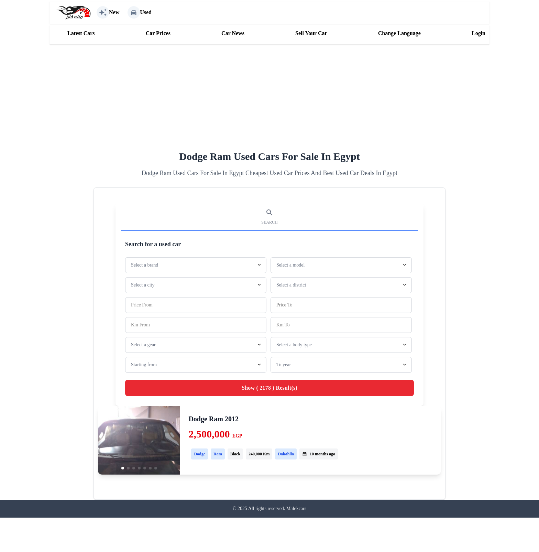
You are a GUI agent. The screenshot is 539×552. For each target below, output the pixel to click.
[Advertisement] (270, 92)
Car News (232, 33)
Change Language (399, 33)
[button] (122, 468)
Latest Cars (81, 33)
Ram (217, 454)
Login (478, 33)
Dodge (199, 454)
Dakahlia (286, 454)
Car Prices (158, 33)
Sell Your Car (311, 33)
